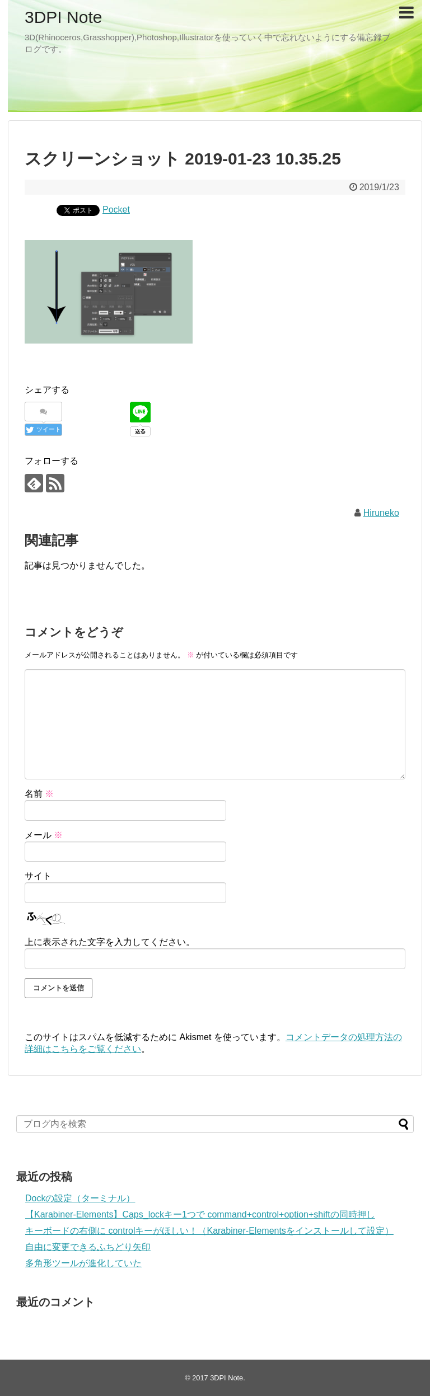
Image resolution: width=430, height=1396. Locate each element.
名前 (39, 793)
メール (44, 835)
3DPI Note (63, 17)
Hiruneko (381, 513)
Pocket (116, 209)
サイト (38, 876)
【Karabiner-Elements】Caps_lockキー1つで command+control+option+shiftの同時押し (200, 1214)
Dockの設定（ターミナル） (80, 1198)
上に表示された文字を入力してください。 (110, 942)
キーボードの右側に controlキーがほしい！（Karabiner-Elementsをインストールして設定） (209, 1230)
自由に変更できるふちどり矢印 (88, 1247)
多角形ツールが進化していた (83, 1263)
